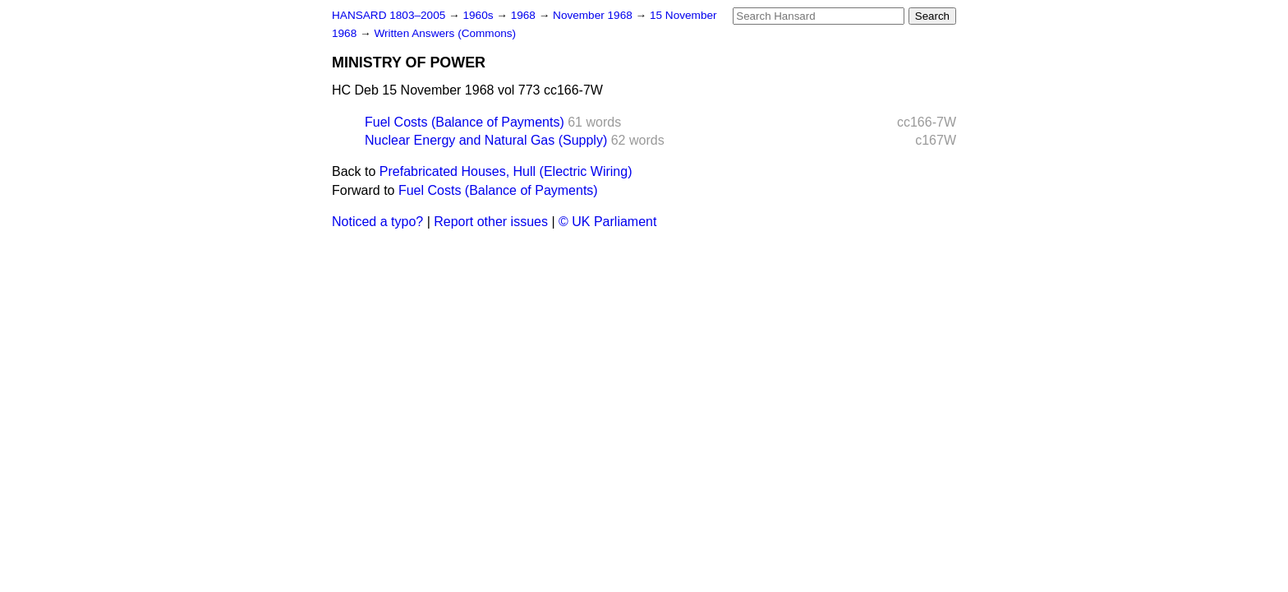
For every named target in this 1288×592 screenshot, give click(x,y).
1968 (525, 15)
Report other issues (491, 222)
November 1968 (594, 15)
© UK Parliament (607, 222)
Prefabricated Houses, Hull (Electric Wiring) (506, 171)
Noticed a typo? (377, 222)
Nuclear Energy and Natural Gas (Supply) (486, 140)
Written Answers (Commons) (445, 33)
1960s (479, 15)
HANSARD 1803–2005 (388, 15)
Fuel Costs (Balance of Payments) (464, 122)
